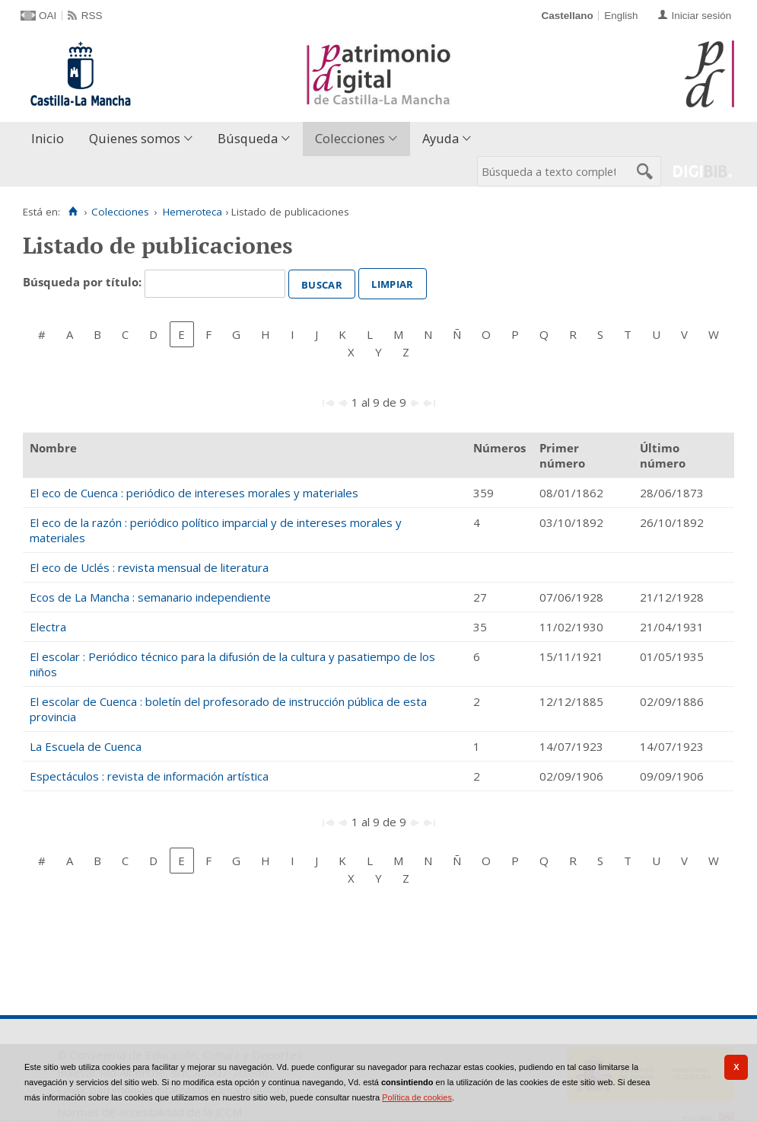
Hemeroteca (192, 212)
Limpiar (392, 282)
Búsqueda (248, 138)
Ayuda (440, 138)
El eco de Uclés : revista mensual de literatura (149, 567)
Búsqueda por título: (84, 282)
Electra (48, 626)
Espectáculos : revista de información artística (149, 776)
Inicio (47, 138)
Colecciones (350, 138)
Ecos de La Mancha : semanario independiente (150, 597)
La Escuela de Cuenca (86, 746)
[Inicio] (72, 211)
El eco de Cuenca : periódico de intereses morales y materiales (194, 492)
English (621, 15)
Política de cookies (417, 1097)
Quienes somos (134, 138)
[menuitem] (51, 139)
